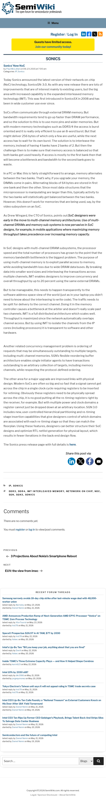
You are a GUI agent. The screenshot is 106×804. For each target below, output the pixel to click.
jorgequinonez (18, 678)
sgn (11, 494)
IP (16, 71)
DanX (18, 650)
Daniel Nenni (18, 608)
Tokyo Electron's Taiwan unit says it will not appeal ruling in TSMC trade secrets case (48, 686)
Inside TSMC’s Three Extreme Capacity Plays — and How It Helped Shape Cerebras (48, 661)
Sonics (21, 71)
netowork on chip (79, 491)
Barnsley (20, 605)
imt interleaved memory (45, 491)
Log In (72, 34)
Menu (53, 23)
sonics (30, 494)
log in (32, 529)
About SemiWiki (67, 795)
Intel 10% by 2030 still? (15, 672)
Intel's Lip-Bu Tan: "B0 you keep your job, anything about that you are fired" (43, 647)
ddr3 (12, 491)
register (20, 529)
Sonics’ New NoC (14, 65)
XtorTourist (21, 622)
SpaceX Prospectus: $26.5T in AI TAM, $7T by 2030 (31, 633)
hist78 (15, 625)
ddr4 (21, 491)
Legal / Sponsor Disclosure (44, 795)
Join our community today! (53, 47)
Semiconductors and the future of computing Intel (29, 735)
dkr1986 (20, 675)
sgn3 (19, 494)
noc (97, 491)
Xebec (15, 639)
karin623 (16, 664)
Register (58, 34)
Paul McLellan (13, 68)
